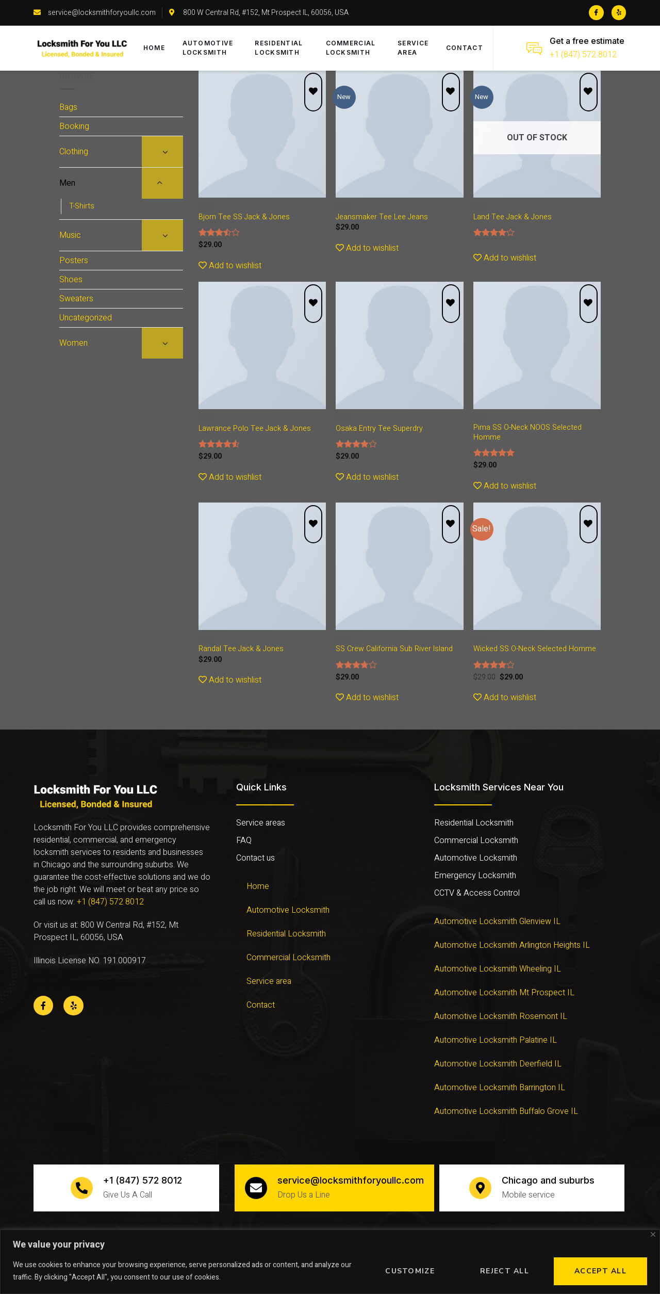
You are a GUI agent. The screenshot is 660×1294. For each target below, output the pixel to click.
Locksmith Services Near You (499, 787)
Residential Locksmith (280, 48)
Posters (73, 260)
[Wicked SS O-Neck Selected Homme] (537, 566)
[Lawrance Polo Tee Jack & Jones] (262, 345)
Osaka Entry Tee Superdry (379, 429)
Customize (410, 1271)
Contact (465, 48)
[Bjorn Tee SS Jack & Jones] (262, 134)
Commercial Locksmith (351, 48)
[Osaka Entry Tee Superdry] (399, 345)
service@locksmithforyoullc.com (352, 1180)
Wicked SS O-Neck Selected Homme (534, 649)
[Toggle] (162, 151)
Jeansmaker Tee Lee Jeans (382, 217)
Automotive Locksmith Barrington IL (499, 1087)
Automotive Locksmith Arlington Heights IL (512, 945)
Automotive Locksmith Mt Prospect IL (504, 992)
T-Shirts (81, 206)
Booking (74, 126)
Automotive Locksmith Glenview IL (497, 921)
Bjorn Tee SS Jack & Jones (244, 217)
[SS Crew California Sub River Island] (399, 566)
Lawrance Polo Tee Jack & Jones (255, 429)
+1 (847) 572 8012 (583, 54)
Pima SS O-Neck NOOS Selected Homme (527, 432)
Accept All (600, 1271)
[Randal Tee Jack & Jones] (262, 566)
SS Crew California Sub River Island (394, 649)
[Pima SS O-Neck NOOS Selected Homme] (537, 345)
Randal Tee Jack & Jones (241, 649)
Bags (68, 107)
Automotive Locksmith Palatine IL (495, 1040)
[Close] (653, 1234)
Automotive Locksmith (210, 48)
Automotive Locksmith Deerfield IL (498, 1064)
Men (67, 183)
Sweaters (76, 299)
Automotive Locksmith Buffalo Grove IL (506, 1111)
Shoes (70, 279)
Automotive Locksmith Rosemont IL (500, 1016)
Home (156, 48)
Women (73, 343)
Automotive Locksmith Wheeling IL (497, 969)
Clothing (73, 151)
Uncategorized (85, 318)
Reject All (504, 1271)
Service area (412, 48)
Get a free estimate (587, 41)
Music (70, 235)
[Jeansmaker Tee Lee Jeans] (399, 134)
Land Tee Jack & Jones (512, 217)
